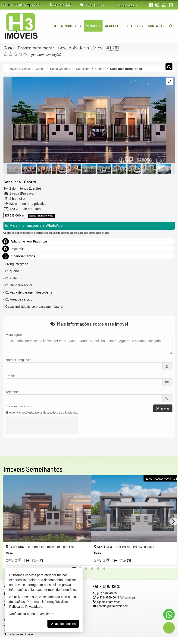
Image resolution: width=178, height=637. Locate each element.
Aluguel (113, 25)
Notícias (134, 25)
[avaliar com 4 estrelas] (20, 54)
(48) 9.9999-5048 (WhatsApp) (115, 597)
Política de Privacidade (25, 606)
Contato (156, 25)
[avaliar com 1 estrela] (5, 54)
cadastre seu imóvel (20, 634)
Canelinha (11, 181)
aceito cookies (63, 624)
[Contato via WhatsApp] (169, 614)
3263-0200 (62, 5)
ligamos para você (108, 601)
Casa (8, 47)
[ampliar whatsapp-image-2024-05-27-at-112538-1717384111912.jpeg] (84, 120)
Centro (29, 181)
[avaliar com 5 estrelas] (25, 54)
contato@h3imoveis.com (112, 605)
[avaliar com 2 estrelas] (10, 54)
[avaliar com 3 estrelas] (15, 54)
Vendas (93, 25)
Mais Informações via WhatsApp (34, 225)
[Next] (173, 521)
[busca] (171, 26)
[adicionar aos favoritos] (82, 560)
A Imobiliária (71, 25)
